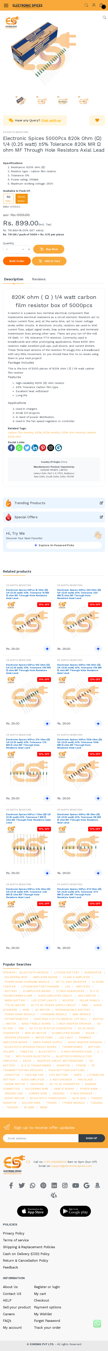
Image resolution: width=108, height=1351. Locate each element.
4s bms (29, 1107)
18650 (43, 1107)
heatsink (37, 1084)
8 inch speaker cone (76, 1051)
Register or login (47, 1287)
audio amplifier (32, 1079)
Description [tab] (13, 279)
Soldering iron (16, 977)
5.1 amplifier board (66, 1033)
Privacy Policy (13, 1233)
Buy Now (49, 249)
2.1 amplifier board (37, 990)
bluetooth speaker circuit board (30, 1046)
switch (98, 1018)
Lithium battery (66, 972)
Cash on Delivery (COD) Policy (26, 1254)
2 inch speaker (61, 1079)
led (67, 986)
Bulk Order (16, 261)
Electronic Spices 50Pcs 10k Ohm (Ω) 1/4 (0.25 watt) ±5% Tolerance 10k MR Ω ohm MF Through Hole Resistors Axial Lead (79, 668)
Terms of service (16, 1240)
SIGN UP (91, 1138)
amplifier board (45, 977)
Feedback (10, 1267)
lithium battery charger (40, 986)
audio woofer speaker (85, 1042)
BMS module (82, 1014)
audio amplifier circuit (55, 995)
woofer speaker (17, 1037)
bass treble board (36, 1023)
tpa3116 (81, 1065)
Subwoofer (93, 972)
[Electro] (22, 5)
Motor (11, 1023)
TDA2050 (96, 1102)
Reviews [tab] (39, 279)
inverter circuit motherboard (60, 1060)
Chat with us (51, 120)
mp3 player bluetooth (33, 1056)
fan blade (85, 1079)
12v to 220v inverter (70, 981)
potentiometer (16, 1018)
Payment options (47, 1307)
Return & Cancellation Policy (25, 1260)
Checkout (41, 1300)
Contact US (12, 1294)
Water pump (44, 1037)
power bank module (20, 1014)
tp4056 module (73, 1102)
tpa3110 (51, 1102)
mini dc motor (35, 1033)
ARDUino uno (14, 1093)
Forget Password (47, 1321)
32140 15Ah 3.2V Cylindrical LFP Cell (60, 1018)
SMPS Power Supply (47, 1042)
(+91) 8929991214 (56, 1161)
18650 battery (15, 1000)
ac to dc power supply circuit (53, 1005)
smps (77, 1074)
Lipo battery (58, 1074)
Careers (9, 1314)
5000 (21, 199)
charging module (54, 1014)
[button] (86, 4)
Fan (21, 1028)
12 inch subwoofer (70, 990)
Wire (26, 1009)
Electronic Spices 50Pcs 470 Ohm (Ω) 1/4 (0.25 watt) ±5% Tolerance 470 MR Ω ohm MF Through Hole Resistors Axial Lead (79, 893)
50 (8, 199)
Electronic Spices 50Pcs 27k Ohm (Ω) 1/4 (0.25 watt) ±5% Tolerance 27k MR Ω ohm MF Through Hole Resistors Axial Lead (28, 743)
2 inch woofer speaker (73, 1023)
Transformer (72, 1046)
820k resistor (51, 432)
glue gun (79, 1098)
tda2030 (12, 1107)
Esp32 (27, 1060)
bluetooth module (34, 972)
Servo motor (14, 1098)
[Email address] (41, 1138)
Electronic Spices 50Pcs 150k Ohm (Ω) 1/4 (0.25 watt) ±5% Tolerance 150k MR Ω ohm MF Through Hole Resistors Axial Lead (79, 743)
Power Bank (89, 1088)
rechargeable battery (72, 1009)
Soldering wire (36, 1088)
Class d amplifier (76, 977)
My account (12, 1327)
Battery (11, 990)
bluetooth (47, 1051)
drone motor (15, 1084)
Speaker (9, 972)
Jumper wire (38, 1093)
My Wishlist (43, 1314)
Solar (90, 1033)
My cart (40, 1294)
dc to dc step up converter (50, 1028)
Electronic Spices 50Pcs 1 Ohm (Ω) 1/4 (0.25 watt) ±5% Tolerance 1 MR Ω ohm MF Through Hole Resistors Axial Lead (28, 818)
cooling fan (34, 1074)
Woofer (68, 1000)
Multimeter (87, 995)
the (7, 1056)
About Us (10, 1287)
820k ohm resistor (73, 432)
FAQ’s (7, 1321)
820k (38, 432)
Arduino (59, 1093)
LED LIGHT (66, 1037)
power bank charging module (27, 981)
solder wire (31, 1102)
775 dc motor (15, 1005)
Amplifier (83, 986)
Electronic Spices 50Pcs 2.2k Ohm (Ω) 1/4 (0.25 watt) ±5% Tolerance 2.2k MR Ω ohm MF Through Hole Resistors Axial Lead (28, 893)
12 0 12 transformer (36, 1065)
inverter (63, 1065)
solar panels (89, 1000)
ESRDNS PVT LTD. (42, 1344)
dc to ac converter (64, 1084)
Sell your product (17, 1307)
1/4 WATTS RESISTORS (15, 132)
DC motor (42, 1009)
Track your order (47, 1327)
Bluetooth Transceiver (48, 1098)
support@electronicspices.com (71, 1165)
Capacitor (12, 1074)
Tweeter (26, 1051)
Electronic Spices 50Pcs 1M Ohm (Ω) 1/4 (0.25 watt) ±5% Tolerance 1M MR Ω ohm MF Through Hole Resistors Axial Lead (79, 818)
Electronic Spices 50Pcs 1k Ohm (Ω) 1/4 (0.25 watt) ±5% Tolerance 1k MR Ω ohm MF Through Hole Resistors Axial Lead (27, 594)
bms (85, 1005)
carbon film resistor (20, 432)
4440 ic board (64, 1088)
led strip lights (44, 1000)
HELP (7, 1300)
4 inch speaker (81, 1093)
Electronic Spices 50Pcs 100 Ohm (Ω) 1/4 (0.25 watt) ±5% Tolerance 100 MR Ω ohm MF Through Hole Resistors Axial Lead (28, 668)
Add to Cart (49, 261)
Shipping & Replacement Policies (29, 1247)
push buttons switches (66, 1070)
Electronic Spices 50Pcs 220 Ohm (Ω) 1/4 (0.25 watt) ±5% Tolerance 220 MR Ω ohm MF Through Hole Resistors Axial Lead (79, 594)
